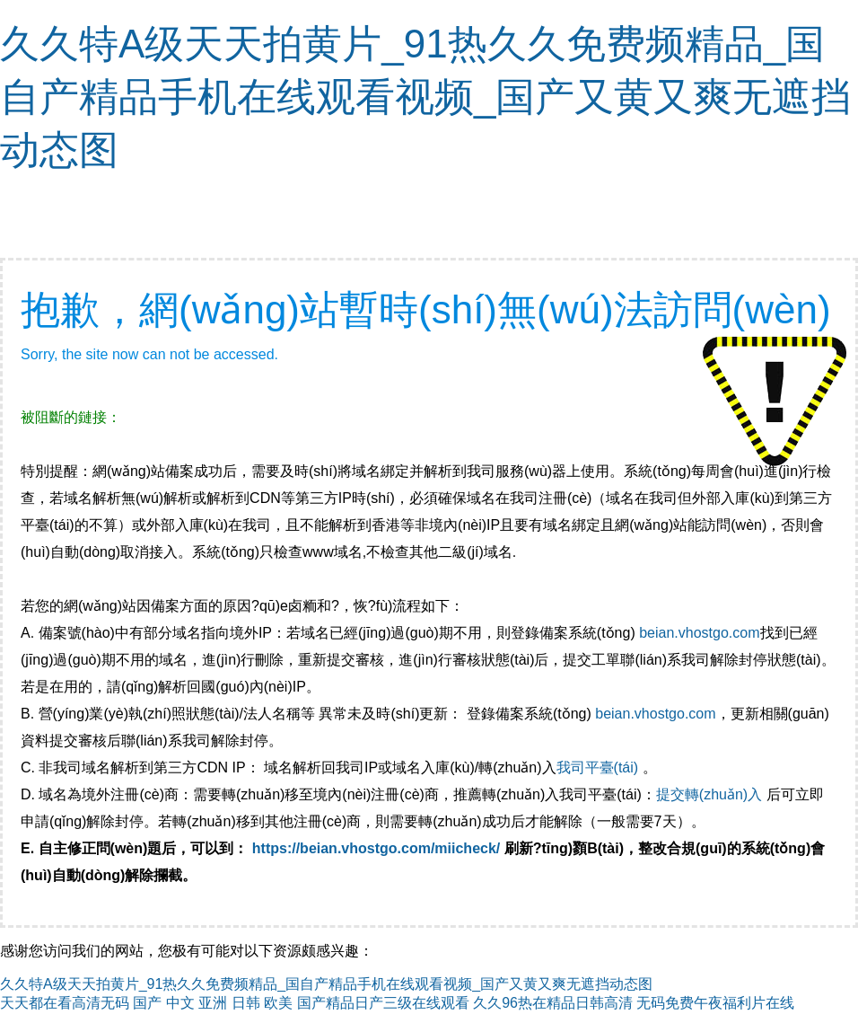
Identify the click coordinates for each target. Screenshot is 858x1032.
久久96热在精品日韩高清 (553, 1002)
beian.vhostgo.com (699, 632)
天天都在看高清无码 (64, 1002)
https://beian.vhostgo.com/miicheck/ (376, 848)
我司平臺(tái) (599, 767)
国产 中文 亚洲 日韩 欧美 (213, 1002)
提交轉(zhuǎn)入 (709, 794)
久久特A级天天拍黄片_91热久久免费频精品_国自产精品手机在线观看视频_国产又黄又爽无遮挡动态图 (425, 97)
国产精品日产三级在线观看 (383, 1002)
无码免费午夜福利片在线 (715, 1002)
